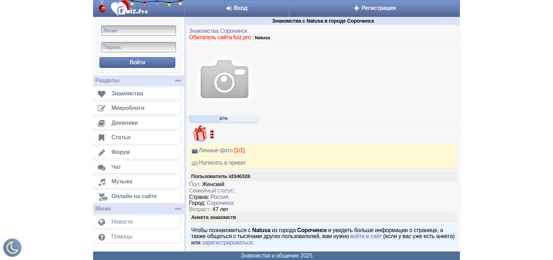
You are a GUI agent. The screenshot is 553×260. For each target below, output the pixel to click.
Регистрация (374, 8)
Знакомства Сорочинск (218, 31)
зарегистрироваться (227, 243)
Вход (236, 8)
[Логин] (138, 30)
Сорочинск (220, 203)
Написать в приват (217, 163)
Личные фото (217, 150)
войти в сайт (366, 236)
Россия (220, 197)
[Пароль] (138, 47)
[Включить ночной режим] (12, 249)
